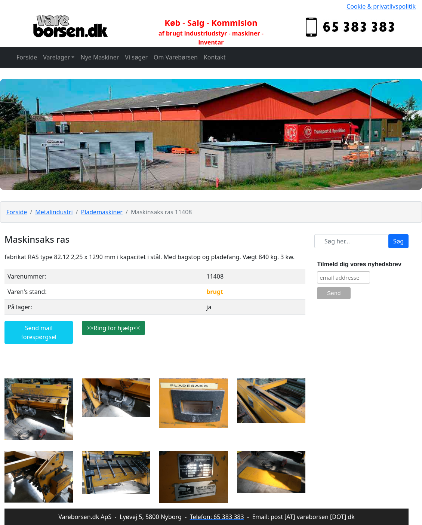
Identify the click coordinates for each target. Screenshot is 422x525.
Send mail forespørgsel (38, 332)
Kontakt (215, 57)
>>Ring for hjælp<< (113, 328)
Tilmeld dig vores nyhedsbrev (359, 264)
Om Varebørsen (176, 57)
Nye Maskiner (99, 57)
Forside (26, 57)
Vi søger (136, 57)
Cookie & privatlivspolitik (381, 6)
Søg (398, 241)
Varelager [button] (56, 57)
